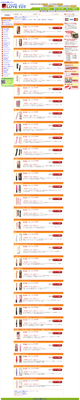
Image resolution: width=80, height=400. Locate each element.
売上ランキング (6, 22)
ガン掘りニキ (18, 256)
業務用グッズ (6, 68)
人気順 (38, 19)
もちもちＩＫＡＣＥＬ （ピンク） (23, 49)
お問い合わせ (70, 10)
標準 (35, 19)
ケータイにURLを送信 (8, 85)
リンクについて (51, 10)
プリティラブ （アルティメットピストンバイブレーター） (28, 366)
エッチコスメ (6, 62)
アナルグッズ (6, 57)
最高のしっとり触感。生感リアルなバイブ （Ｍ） (26, 85)
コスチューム (6, 51)
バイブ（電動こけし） (23, 16)
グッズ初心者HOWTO (7, 24)
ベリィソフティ (18, 219)
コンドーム (5, 36)
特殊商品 (5, 71)
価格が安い (44, 19)
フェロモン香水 (6, 64)
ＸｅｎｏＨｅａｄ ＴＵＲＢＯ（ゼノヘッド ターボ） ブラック (30, 305)
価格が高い (50, 19)
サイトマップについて (61, 10)
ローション (5, 32)
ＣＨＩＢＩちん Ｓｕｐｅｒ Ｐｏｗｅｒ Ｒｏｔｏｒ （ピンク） (30, 97)
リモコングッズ (6, 42)
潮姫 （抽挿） (18, 110)
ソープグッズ (6, 47)
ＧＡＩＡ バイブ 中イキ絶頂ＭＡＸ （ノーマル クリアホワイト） (31, 36)
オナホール (5, 34)
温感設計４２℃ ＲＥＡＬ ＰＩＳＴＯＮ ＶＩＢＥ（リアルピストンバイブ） (33, 158)
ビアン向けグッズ (7, 60)
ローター (5, 40)
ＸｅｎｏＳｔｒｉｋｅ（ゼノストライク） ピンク (26, 342)
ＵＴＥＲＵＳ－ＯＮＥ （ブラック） (23, 207)
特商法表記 (44, 10)
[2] (16, 21)
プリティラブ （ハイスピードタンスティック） (26, 378)
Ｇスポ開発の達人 (19, 268)
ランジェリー (6, 53)
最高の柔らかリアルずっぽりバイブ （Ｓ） (25, 244)
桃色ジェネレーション (20, 293)
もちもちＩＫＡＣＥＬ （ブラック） (23, 61)
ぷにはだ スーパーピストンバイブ (23, 280)
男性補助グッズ (6, 43)
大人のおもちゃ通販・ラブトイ (7, 2)
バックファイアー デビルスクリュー (23, 171)
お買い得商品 (6, 29)
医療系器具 (5, 58)
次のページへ (20, 21)
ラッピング (5, 75)
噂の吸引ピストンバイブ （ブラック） (24, 146)
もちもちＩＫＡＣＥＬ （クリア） (23, 73)
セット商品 (5, 30)
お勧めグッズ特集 (7, 20)
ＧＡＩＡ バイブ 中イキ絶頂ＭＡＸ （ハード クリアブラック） (30, 317)
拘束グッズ (5, 55)
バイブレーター (6, 38)
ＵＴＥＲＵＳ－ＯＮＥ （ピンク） (23, 195)
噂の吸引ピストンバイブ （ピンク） (23, 134)
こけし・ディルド (7, 49)
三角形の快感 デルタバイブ (21, 354)
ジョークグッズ (6, 73)
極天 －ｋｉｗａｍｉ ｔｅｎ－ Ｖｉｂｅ (25, 232)
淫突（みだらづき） (19, 183)
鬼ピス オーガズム (19, 24)
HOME (15, 16)
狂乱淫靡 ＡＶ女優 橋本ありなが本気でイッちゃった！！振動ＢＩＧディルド (33, 329)
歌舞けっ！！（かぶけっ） (21, 122)
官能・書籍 (5, 70)
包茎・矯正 (5, 45)
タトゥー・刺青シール (8, 66)
